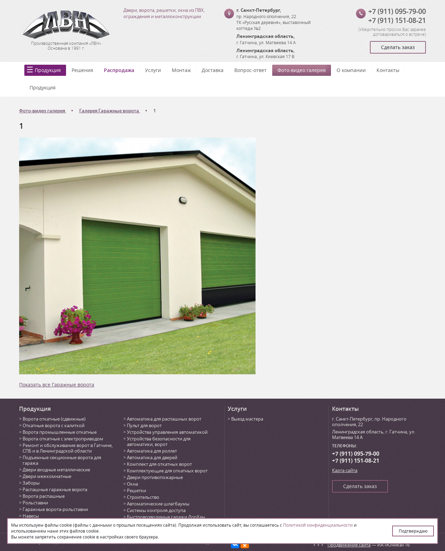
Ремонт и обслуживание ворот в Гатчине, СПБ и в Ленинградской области (68, 448)
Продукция (48, 70)
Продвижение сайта (349, 545)
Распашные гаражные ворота (55, 489)
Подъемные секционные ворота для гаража (62, 460)
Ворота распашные (44, 496)
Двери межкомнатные (47, 476)
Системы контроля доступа (156, 510)
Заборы (31, 483)
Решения (82, 70)
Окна (132, 484)
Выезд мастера (247, 419)
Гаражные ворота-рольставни (55, 509)
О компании (351, 70)
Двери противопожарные (155, 477)
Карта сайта (344, 470)
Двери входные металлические (56, 469)
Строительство (143, 497)
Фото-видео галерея (301, 70)
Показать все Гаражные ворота (56, 384)
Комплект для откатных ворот (159, 464)
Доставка (213, 70)
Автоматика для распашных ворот (164, 419)
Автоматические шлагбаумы (158, 504)
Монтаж (181, 70)
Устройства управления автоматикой (167, 432)
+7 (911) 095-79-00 (397, 11)
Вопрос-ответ (250, 70)
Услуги (153, 70)
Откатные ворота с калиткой (53, 425)
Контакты (388, 70)
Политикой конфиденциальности (318, 525)
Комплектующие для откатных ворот (167, 471)
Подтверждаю (413, 531)
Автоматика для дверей (152, 457)
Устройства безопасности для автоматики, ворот (159, 441)
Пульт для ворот (144, 425)
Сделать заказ (398, 47)
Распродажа (119, 70)
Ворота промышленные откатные (60, 432)
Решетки (136, 490)
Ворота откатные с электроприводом (63, 439)
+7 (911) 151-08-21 (397, 20)
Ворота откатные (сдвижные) (54, 419)
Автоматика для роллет (152, 451)
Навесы (31, 516)
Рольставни (35, 503)
